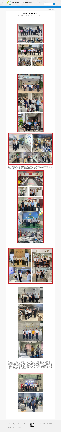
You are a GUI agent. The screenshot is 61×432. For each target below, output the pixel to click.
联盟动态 (25, 423)
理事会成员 (13, 424)
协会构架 (13, 423)
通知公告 (19, 423)
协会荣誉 (13, 427)
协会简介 (9, 423)
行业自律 (9, 427)
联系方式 (19, 427)
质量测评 (25, 424)
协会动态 (19, 424)
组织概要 (9, 424)
